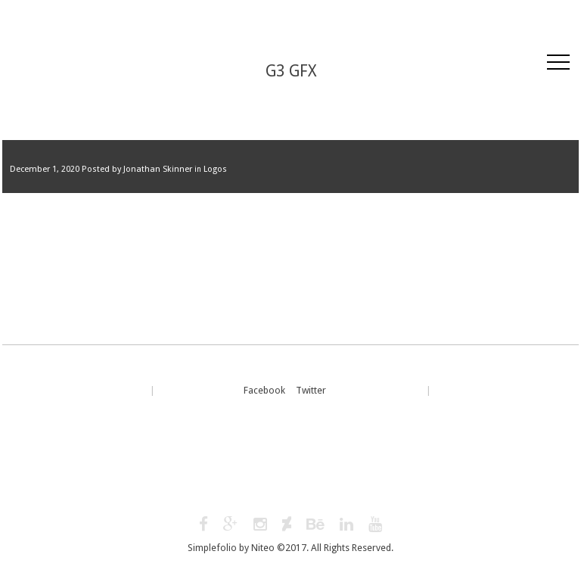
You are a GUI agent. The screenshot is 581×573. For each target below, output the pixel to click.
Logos (215, 169)
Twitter (311, 390)
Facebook (264, 390)
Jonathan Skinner (157, 169)
